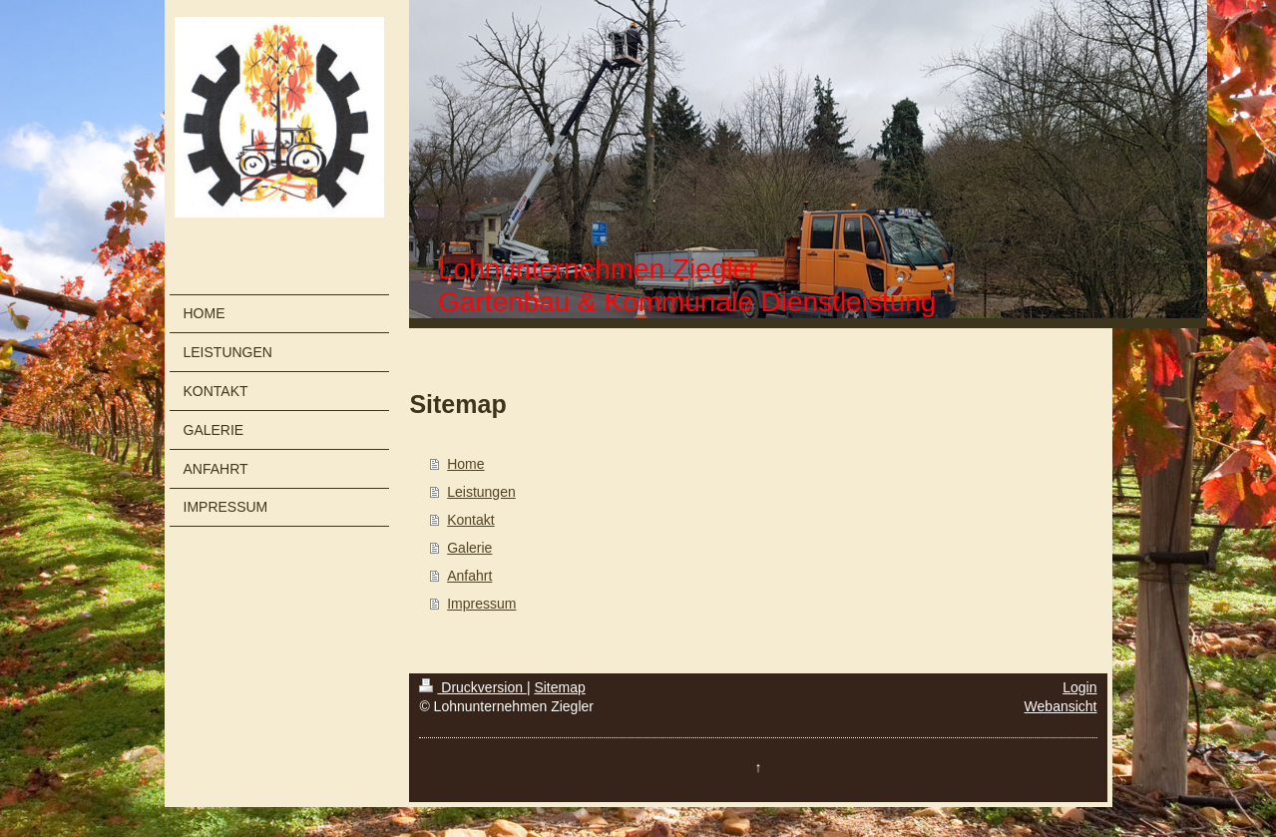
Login (1079, 687)
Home (465, 464)
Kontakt (470, 520)
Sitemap (559, 687)
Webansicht (1061, 706)
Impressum (481, 604)
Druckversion (472, 687)
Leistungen (481, 492)
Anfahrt (469, 576)
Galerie (469, 548)
